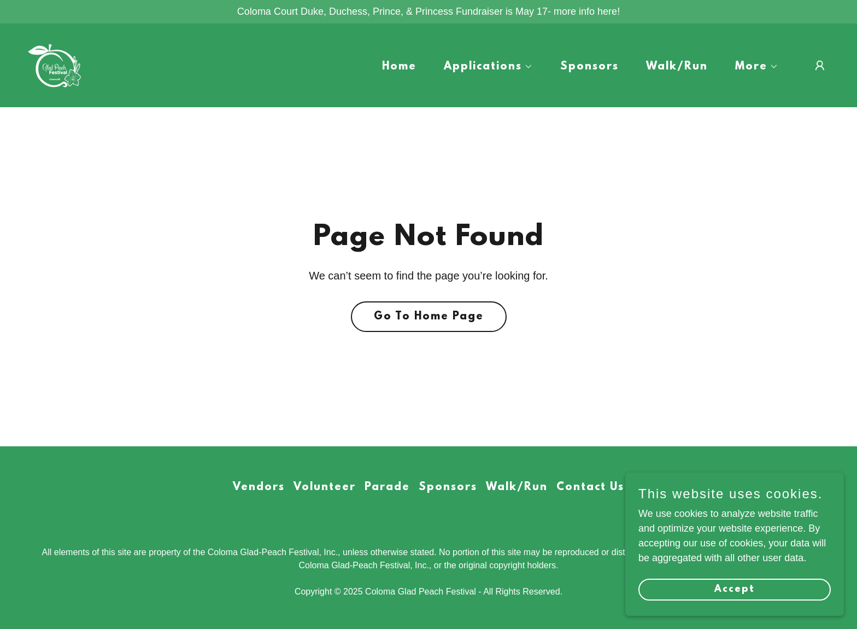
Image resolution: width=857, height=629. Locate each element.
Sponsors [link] (589, 67)
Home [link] (399, 67)
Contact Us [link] (590, 487)
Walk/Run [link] (677, 67)
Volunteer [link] (325, 487)
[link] (55, 64)
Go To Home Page (429, 317)
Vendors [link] (259, 487)
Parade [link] (387, 487)
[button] (483, 66)
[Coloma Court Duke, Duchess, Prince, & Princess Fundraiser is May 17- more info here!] (428, 11)
